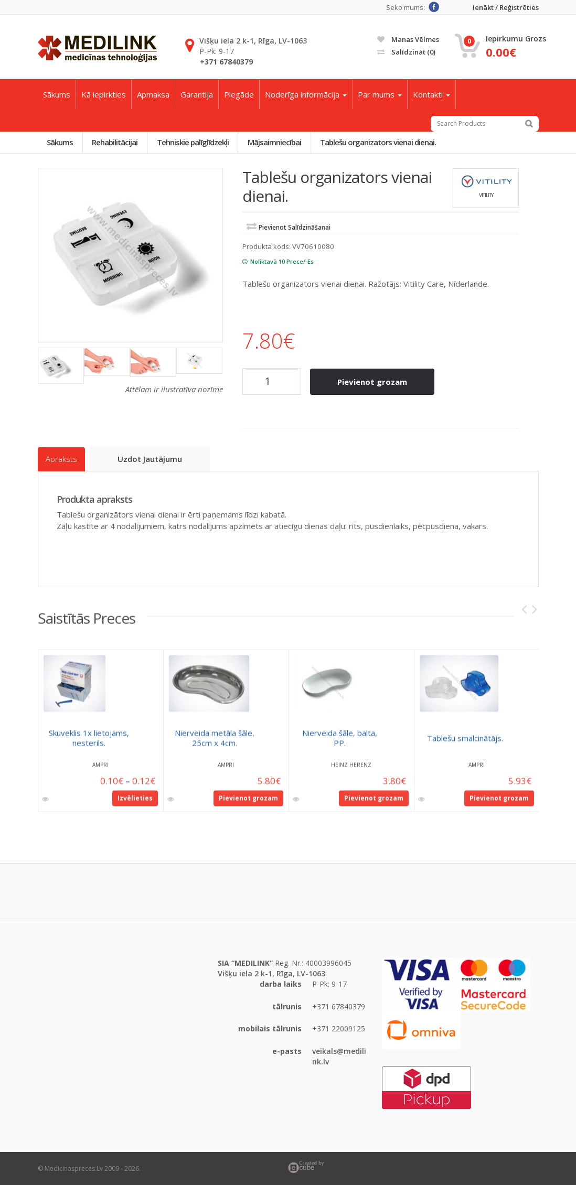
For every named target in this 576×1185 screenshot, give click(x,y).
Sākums (56, 94)
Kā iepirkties (103, 94)
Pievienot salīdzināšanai (294, 227)
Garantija (196, 94)
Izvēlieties (135, 802)
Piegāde (239, 94)
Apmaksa (153, 94)
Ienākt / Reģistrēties (506, 8)
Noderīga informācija (306, 94)
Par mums (380, 94)
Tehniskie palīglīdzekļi (194, 142)
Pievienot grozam (373, 381)
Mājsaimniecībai (276, 142)
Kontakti (431, 94)
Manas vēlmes (408, 39)
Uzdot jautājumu (150, 459)
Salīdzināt (406, 52)
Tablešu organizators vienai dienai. (380, 142)
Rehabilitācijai (115, 142)
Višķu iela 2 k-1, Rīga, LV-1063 (253, 41)
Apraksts (61, 459)
